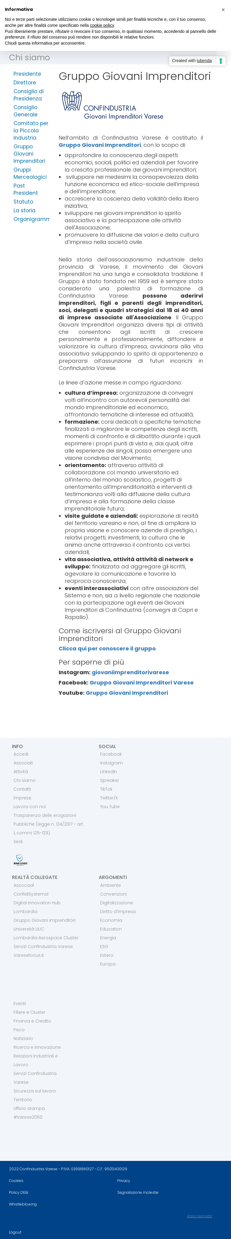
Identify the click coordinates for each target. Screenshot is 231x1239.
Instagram (111, 763)
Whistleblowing (23, 1204)
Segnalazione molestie (138, 1192)
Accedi (21, 754)
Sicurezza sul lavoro (35, 1091)
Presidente (27, 73)
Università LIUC (29, 929)
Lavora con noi (30, 807)
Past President (26, 189)
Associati (23, 763)
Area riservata (199, 1215)
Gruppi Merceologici (30, 173)
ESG (104, 946)
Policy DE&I (18, 1192)
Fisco (19, 1030)
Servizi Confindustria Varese (43, 946)
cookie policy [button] (102, 25)
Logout (15, 1232)
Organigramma (32, 219)
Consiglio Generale (26, 111)
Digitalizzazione (116, 903)
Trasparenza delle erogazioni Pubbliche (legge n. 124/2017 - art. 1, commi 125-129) (49, 824)
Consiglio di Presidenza (29, 95)
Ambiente (110, 885)
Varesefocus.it (29, 955)
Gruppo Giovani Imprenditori (29, 154)
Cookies (16, 1180)
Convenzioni (113, 894)
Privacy (123, 1180)
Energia (108, 938)
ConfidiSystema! (31, 894)
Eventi (20, 1003)
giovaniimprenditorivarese (130, 672)
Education (111, 929)
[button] (223, 9)
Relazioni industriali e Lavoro (36, 1060)
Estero (106, 955)
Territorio (23, 1100)
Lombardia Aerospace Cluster (46, 938)
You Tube (110, 807)
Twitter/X (109, 798)
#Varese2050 (28, 1117)
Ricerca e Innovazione (37, 1047)
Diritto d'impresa (118, 912)
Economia (111, 920)
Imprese (22, 798)
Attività (21, 772)
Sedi (18, 842)
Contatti (22, 789)
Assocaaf (24, 885)
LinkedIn (108, 772)
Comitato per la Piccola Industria (31, 130)
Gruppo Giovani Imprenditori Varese (142, 682)
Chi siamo (29, 57)
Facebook (111, 754)
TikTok (106, 789)
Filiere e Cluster (29, 1012)
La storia (24, 210)
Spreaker (109, 780)
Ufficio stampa (29, 1108)
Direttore (25, 82)
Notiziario (23, 1038)
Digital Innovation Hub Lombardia (37, 907)
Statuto (23, 201)
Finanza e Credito (32, 1021)
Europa (108, 964)
